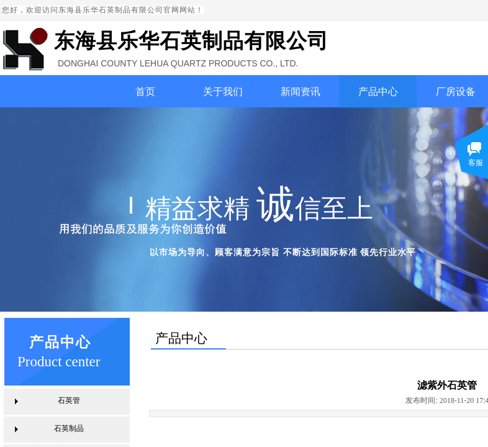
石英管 (69, 400)
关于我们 (223, 91)
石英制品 (69, 428)
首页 (145, 91)
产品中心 (378, 91)
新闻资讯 (300, 91)
